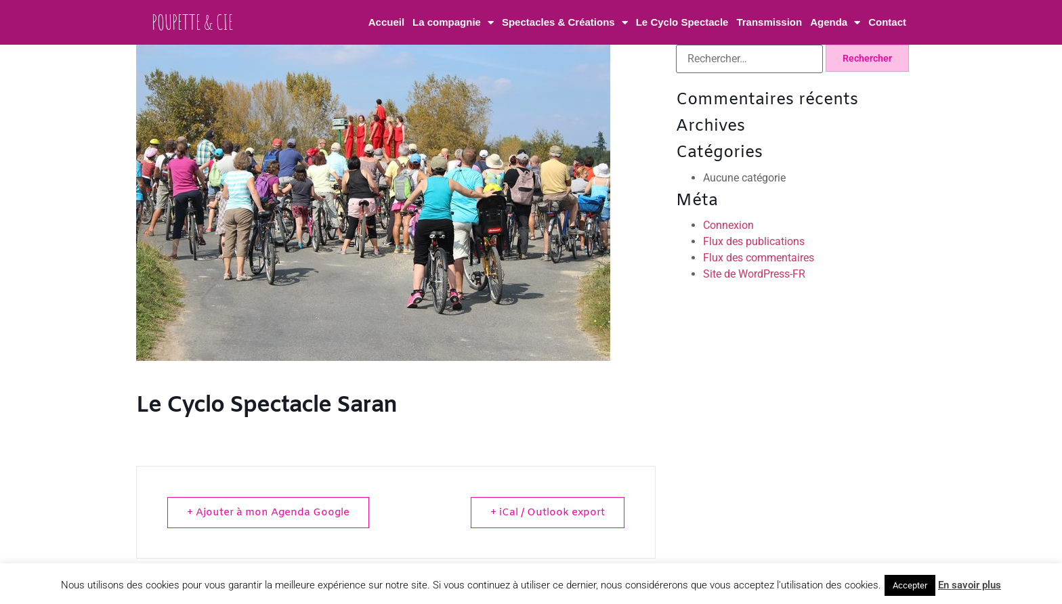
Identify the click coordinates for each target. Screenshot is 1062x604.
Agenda (835, 23)
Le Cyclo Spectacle (682, 22)
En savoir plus (969, 585)
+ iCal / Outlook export (547, 512)
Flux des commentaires (758, 257)
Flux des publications (754, 241)
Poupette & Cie (192, 22)
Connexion (728, 225)
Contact (887, 22)
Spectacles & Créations (565, 23)
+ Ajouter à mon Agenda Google (268, 512)
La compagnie (453, 23)
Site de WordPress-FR (754, 273)
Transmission (769, 22)
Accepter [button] (910, 585)
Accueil (386, 22)
